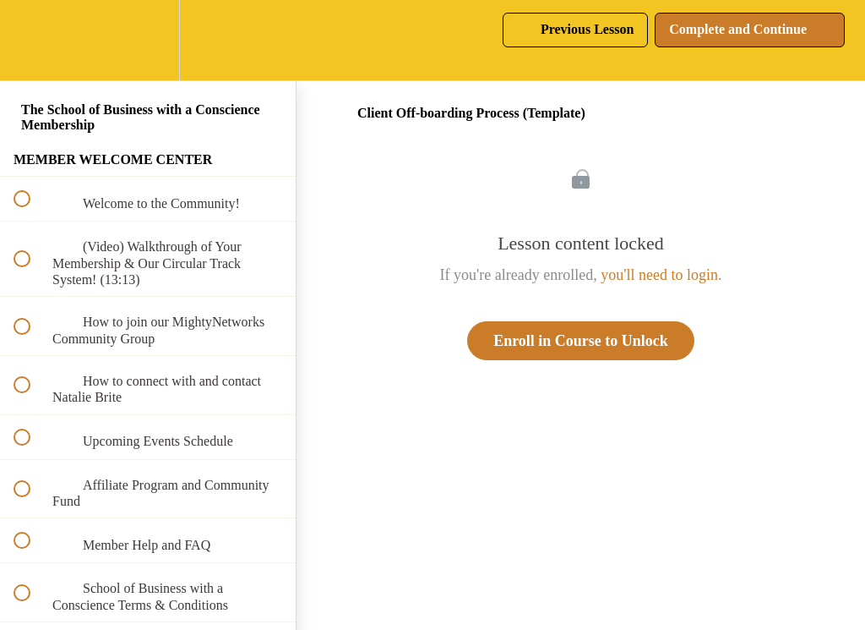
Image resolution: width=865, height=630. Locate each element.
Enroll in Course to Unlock (580, 340)
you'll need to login (659, 274)
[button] (31, 40)
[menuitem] (148, 40)
